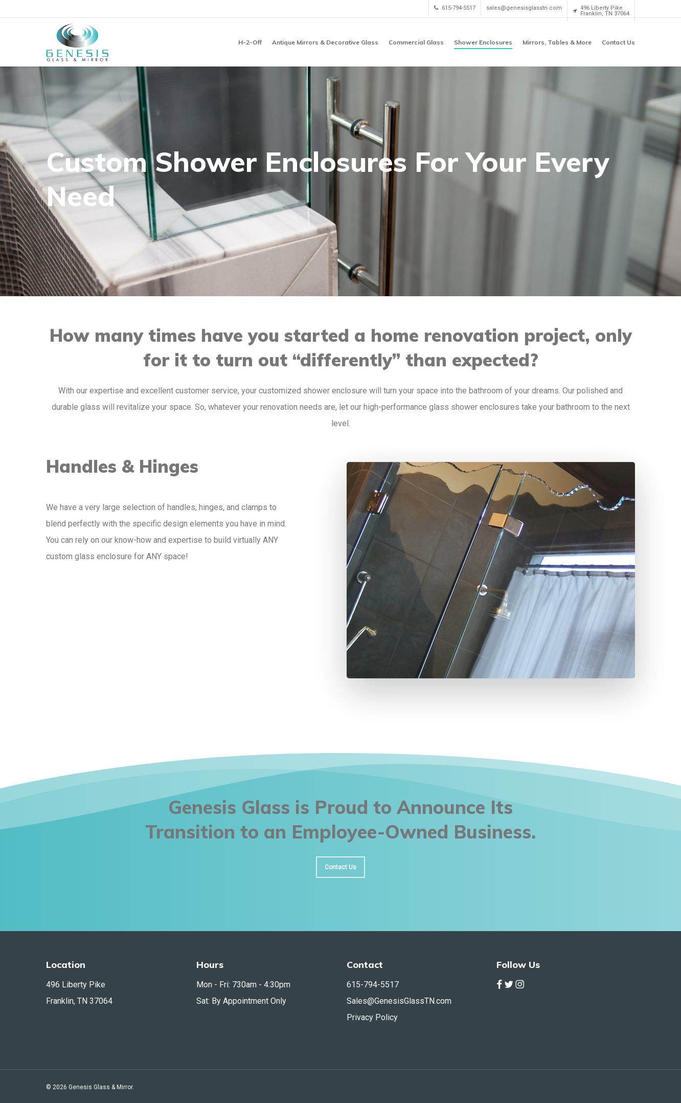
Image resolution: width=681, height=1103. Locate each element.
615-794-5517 (373, 984)
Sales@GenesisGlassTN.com (399, 1001)
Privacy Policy (372, 1017)
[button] (340, 867)
